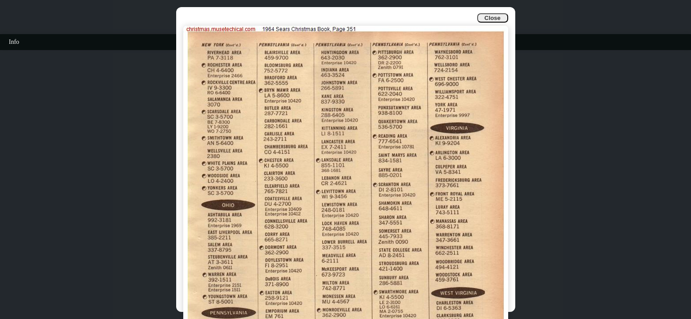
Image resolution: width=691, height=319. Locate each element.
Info (14, 42)
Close (492, 18)
